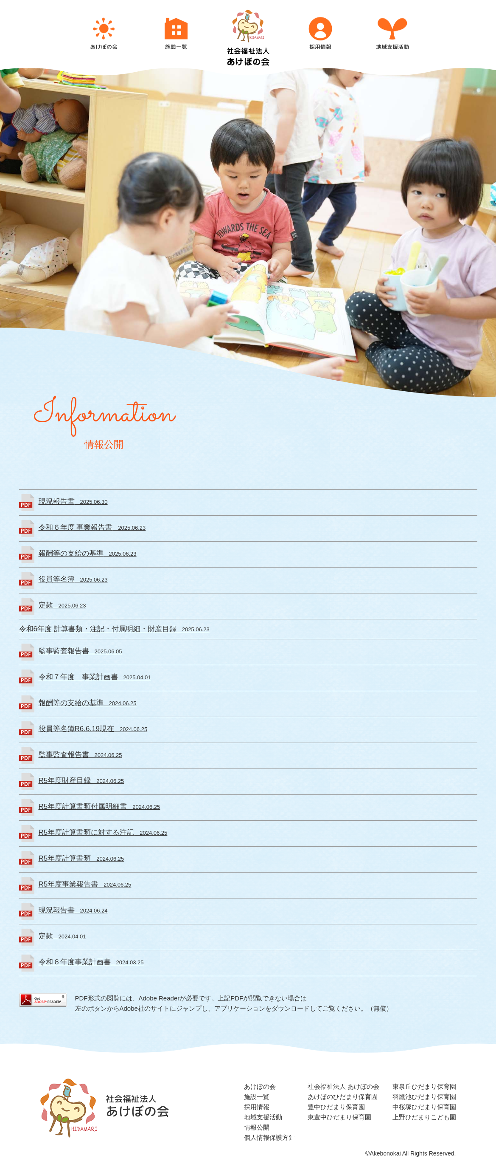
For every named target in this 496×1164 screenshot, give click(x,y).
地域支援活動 (263, 1117)
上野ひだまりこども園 (424, 1117)
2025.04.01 (95, 677)
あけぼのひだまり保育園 (343, 1096)
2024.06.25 (88, 703)
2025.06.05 (80, 651)
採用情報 (256, 1106)
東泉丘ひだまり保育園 (424, 1086)
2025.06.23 (92, 528)
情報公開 (256, 1127)
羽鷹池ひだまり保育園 (424, 1096)
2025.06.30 (73, 502)
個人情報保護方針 (269, 1137)
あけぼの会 (260, 1086)
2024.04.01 (62, 936)
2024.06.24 (73, 910)
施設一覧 (256, 1096)
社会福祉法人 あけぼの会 (343, 1086)
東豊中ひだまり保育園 (339, 1117)
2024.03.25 (91, 962)
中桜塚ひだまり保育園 (424, 1106)
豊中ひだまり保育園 (336, 1106)
